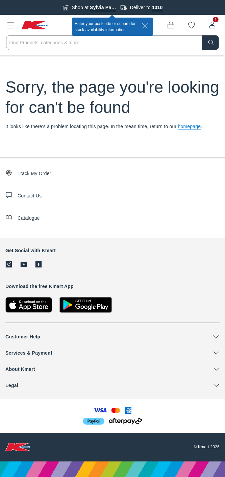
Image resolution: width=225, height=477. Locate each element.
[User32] (212, 25)
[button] (10, 25)
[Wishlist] (191, 25)
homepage (189, 126)
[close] (145, 26)
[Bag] (170, 25)
